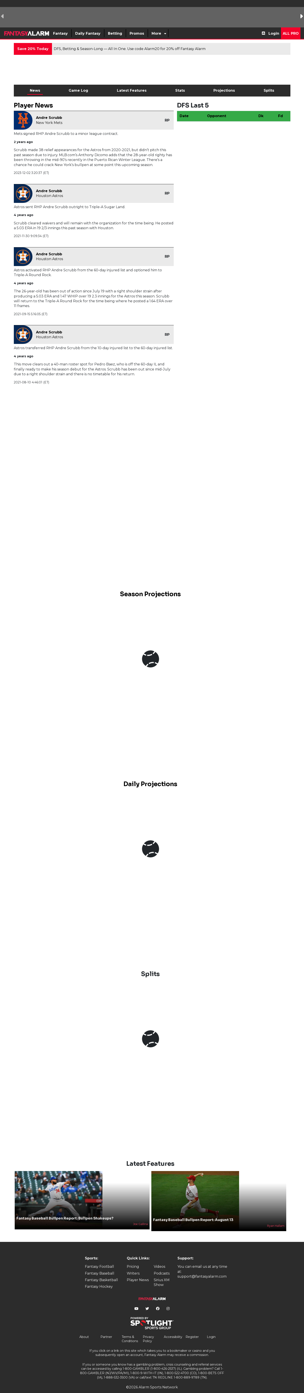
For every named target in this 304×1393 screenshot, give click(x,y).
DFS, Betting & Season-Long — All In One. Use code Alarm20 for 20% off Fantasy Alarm (130, 49)
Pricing (133, 1259)
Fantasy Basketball (101, 1272)
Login (273, 33)
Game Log (78, 90)
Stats (180, 90)
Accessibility (173, 1329)
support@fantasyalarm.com (202, 1269)
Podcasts (162, 1266)
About (84, 1329)
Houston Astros (49, 196)
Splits (269, 90)
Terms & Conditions (130, 1331)
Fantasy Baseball (99, 1266)
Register (192, 1329)
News (35, 90)
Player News (138, 1272)
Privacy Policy (148, 1331)
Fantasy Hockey (99, 1279)
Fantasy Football (99, 1259)
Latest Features (132, 90)
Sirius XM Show (162, 1274)
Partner (106, 1329)
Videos (159, 1259)
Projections (224, 90)
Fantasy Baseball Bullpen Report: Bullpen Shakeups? (64, 1211)
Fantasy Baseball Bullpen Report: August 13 (193, 1212)
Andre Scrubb (49, 118)
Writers (133, 1266)
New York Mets (49, 123)
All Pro (291, 33)
